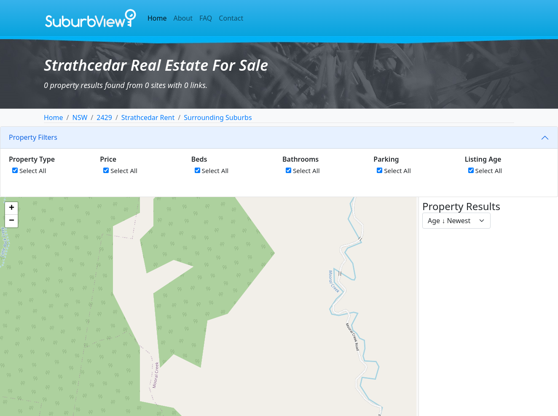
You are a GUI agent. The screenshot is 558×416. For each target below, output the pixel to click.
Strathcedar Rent (147, 117)
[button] (11, 208)
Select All (29, 170)
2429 (104, 117)
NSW (79, 117)
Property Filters (33, 137)
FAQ (205, 18)
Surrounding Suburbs (218, 117)
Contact (231, 18)
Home (157, 18)
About (183, 18)
